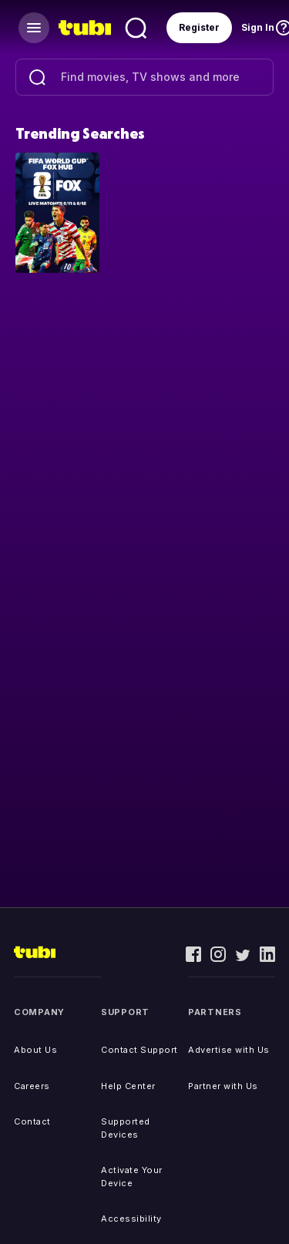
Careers (32, 1086)
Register (199, 27)
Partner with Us (223, 1086)
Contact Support (139, 1049)
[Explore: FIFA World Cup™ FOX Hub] (57, 212)
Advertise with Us (229, 1049)
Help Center (128, 1086)
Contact (32, 1121)
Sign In (257, 27)
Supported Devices (125, 1128)
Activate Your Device (132, 1177)
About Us (35, 1049)
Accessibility (131, 1218)
